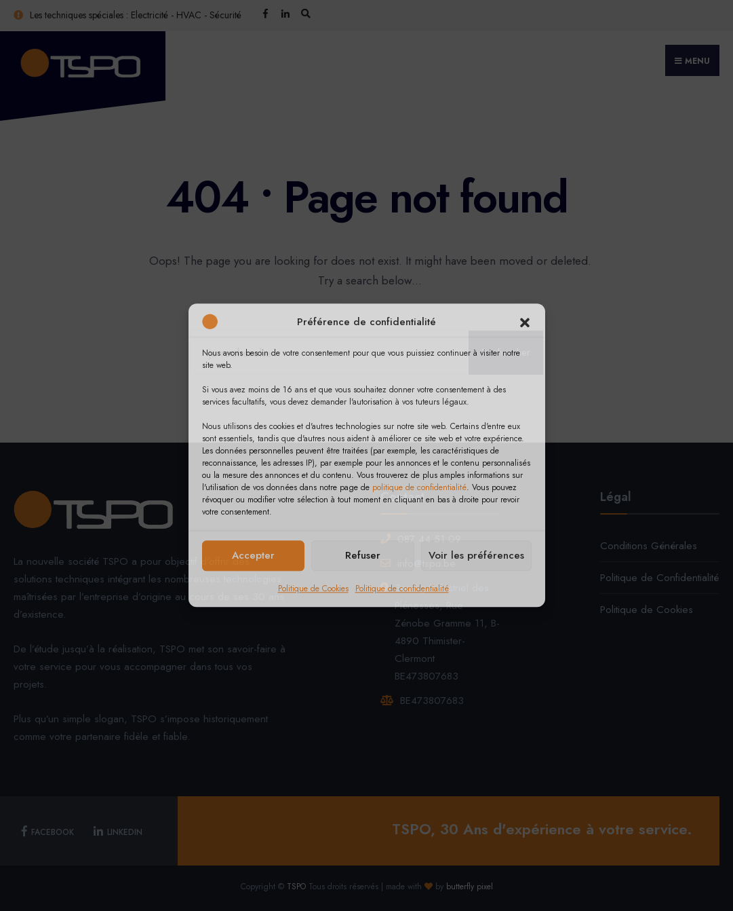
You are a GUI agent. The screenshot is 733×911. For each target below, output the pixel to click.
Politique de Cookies (313, 588)
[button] (525, 322)
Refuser (362, 555)
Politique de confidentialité (402, 588)
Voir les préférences (476, 555)
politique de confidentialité (419, 487)
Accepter (253, 555)
